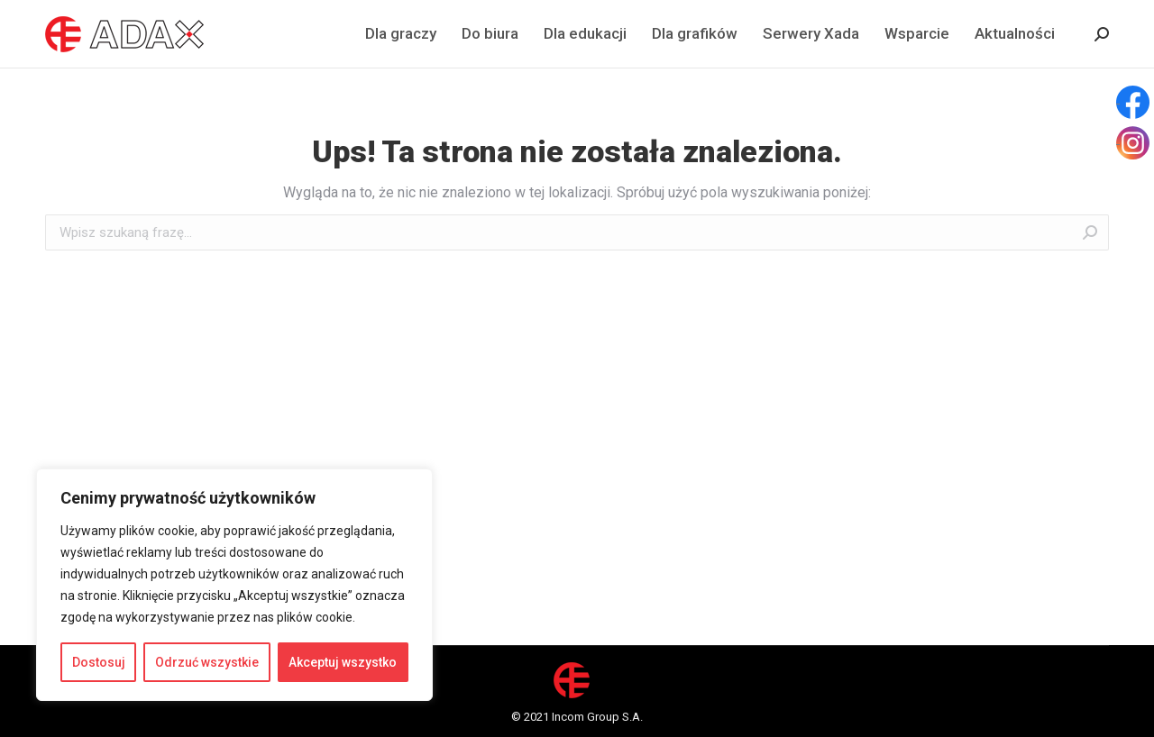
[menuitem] (401, 33)
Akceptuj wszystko (342, 662)
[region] (234, 585)
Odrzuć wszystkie (207, 662)
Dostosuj (98, 662)
